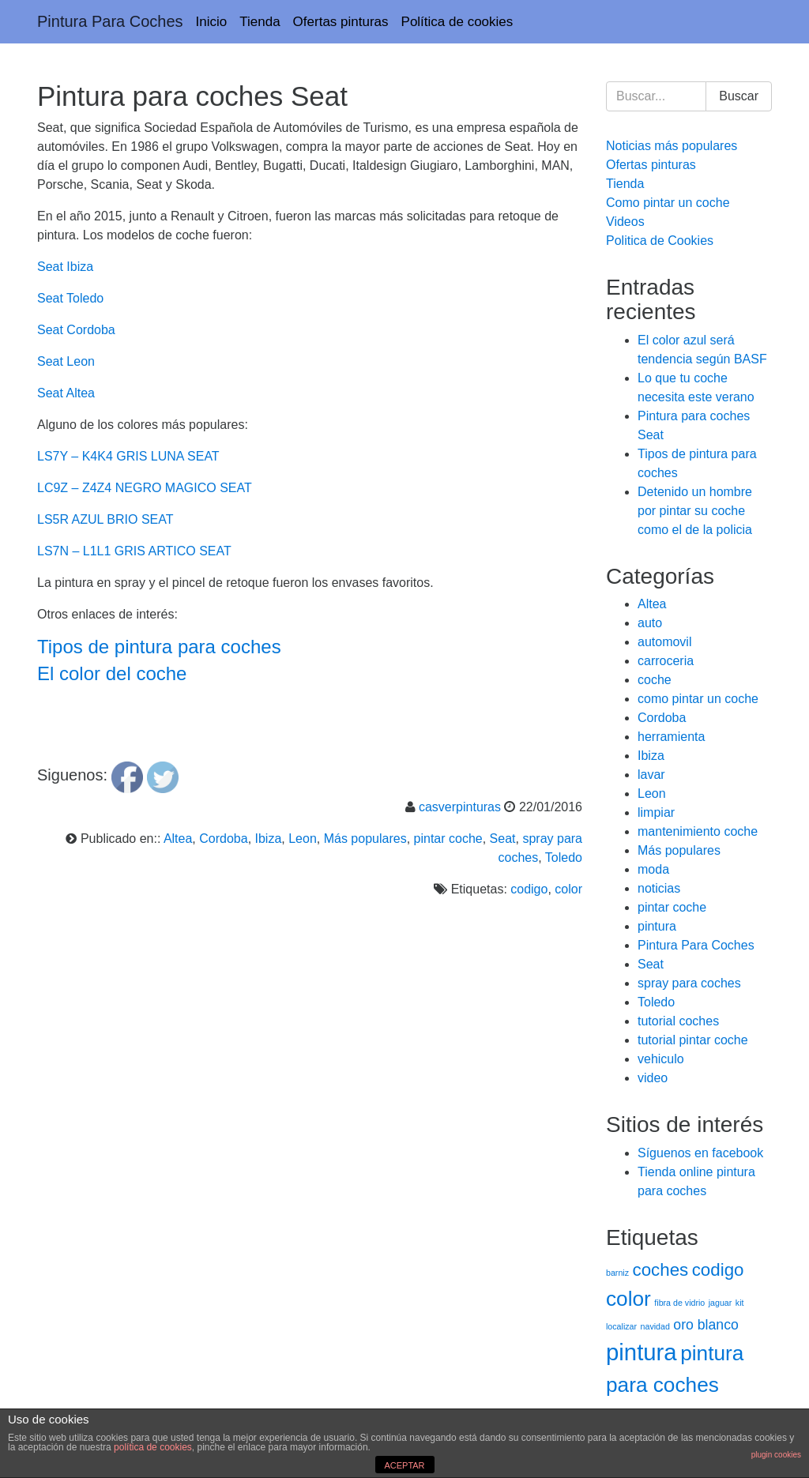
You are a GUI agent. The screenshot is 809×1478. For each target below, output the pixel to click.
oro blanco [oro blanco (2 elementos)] (705, 1325)
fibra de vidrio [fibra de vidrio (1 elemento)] (679, 1302)
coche (655, 679)
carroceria (666, 661)
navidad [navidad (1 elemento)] (655, 1326)
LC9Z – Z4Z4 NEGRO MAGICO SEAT (144, 488)
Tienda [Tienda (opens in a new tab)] (259, 21)
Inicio (212, 21)
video (653, 1078)
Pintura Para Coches (110, 21)
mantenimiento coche (698, 831)
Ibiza (268, 838)
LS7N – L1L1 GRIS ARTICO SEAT (134, 551)
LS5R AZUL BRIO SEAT (105, 519)
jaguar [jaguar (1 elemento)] (720, 1302)
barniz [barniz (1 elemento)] (617, 1272)
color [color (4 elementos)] (628, 1299)
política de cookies (153, 1447)
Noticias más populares (671, 145)
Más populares (365, 838)
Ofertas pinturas (341, 21)
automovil (664, 642)
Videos (625, 221)
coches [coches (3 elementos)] (660, 1270)
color (568, 889)
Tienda (625, 183)
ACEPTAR (404, 1465)
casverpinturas (460, 807)
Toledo (563, 857)
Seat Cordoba (76, 330)
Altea (178, 838)
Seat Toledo (70, 298)
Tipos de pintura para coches (159, 646)
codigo (528, 889)
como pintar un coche (698, 698)
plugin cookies (776, 1454)
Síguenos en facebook (700, 1153)
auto (650, 623)
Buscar (738, 96)
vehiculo (661, 1059)
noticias (659, 888)
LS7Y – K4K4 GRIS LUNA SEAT (128, 456)
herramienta (671, 736)
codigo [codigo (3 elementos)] (718, 1270)
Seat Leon (66, 361)
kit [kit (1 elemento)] (740, 1302)
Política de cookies (457, 21)
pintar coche (448, 838)
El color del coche (111, 673)
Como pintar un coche (668, 202)
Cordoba (223, 838)
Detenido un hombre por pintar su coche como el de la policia (695, 510)
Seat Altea (66, 393)
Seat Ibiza (65, 266)
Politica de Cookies (659, 240)
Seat (503, 838)
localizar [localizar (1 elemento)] (621, 1326)
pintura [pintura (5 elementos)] (641, 1352)
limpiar (656, 812)
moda (653, 869)
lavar (651, 774)
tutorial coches (678, 1021)
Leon (302, 838)
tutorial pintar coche (693, 1040)
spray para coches (689, 983)
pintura (657, 926)
